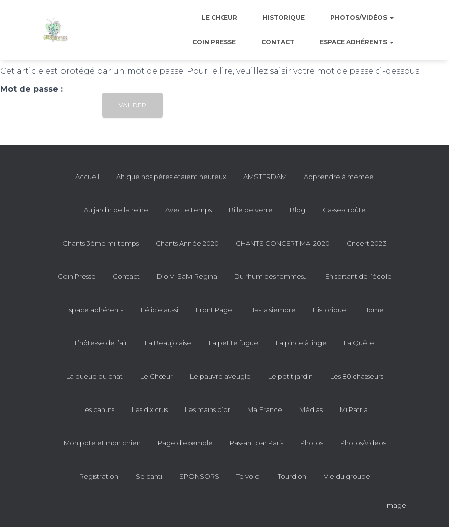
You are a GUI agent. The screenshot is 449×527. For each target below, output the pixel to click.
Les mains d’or (207, 409)
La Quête (359, 343)
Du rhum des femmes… (271, 276)
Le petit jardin (290, 376)
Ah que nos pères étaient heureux (171, 176)
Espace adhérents (356, 42)
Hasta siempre (272, 310)
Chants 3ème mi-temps (100, 243)
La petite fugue (234, 343)
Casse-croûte (344, 210)
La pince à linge (301, 343)
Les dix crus (150, 409)
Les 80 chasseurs (356, 376)
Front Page (214, 310)
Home (373, 310)
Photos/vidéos (362, 17)
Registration (98, 476)
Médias (311, 409)
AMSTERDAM (265, 176)
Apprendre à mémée (339, 176)
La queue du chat (94, 376)
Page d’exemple (185, 443)
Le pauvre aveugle (220, 376)
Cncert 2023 (367, 243)
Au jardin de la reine (116, 210)
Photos (311, 443)
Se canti (149, 476)
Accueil (87, 176)
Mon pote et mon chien (102, 443)
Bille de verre (251, 210)
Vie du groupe (347, 476)
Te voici (248, 476)
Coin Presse (214, 42)
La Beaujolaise (168, 343)
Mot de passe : (50, 99)
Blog (297, 210)
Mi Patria (354, 409)
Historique (284, 17)
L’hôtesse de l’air (101, 343)
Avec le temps (188, 210)
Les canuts (97, 409)
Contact (277, 42)
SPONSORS (199, 476)
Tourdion (292, 476)
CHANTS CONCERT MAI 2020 (283, 243)
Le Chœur (219, 17)
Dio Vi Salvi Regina (187, 276)
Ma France (264, 409)
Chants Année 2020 (187, 243)
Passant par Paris (256, 443)
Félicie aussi (159, 310)
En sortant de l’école (358, 276)
